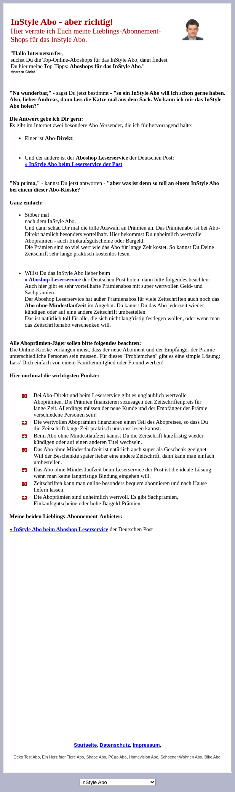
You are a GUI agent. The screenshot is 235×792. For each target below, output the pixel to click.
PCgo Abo (117, 757)
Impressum (146, 745)
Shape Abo (96, 757)
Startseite (85, 745)
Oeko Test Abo (26, 757)
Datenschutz (115, 745)
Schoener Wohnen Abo (181, 757)
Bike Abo (213, 757)
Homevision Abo (143, 757)
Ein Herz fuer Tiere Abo (63, 757)
